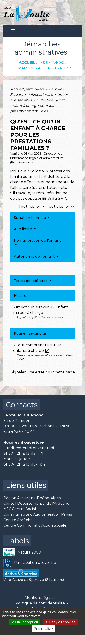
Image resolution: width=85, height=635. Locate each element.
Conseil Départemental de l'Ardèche (36, 503)
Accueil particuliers (27, 89)
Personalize (43, 629)
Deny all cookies (60, 622)
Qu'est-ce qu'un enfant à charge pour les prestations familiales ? (37, 105)
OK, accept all (24, 622)
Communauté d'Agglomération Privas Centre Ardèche (37, 517)
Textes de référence (31, 280)
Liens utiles (26, 485)
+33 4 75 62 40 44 (19, 431)
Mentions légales (40, 598)
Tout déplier (61, 206)
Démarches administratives (43, 68)
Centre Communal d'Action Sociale (34, 525)
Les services (51, 62)
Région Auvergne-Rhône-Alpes (32, 498)
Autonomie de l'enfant (35, 256)
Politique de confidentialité (40, 603)
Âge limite (23, 229)
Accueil (27, 62)
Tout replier (33, 206)
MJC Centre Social (19, 509)
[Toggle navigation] (12, 31)
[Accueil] (27, 13)
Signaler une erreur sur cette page (43, 372)
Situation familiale (30, 217)
